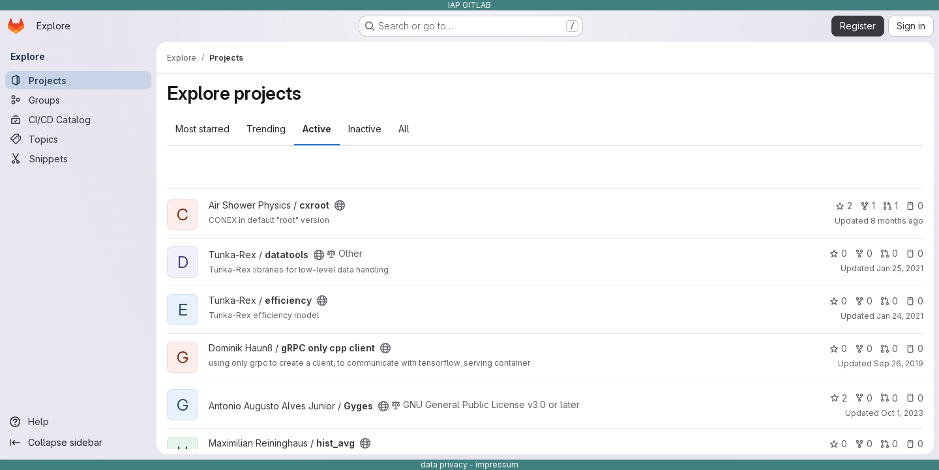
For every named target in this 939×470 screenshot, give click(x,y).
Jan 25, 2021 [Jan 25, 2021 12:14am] (899, 268)
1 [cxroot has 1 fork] (867, 205)
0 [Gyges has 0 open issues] (914, 398)
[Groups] (78, 100)
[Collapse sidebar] (78, 442)
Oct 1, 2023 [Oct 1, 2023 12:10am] (902, 413)
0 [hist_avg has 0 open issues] (914, 443)
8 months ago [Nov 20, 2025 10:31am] (897, 221)
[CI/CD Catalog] (78, 119)
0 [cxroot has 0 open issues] (914, 205)
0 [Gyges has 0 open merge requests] (889, 398)
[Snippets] (78, 158)
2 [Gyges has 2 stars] (838, 398)
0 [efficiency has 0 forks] (863, 300)
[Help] (78, 422)
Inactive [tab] (364, 128)
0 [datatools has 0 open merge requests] (889, 253)
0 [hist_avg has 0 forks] (863, 443)
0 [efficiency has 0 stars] (838, 300)
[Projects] (78, 80)
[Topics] (78, 139)
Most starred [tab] (202, 128)
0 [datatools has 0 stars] (838, 253)
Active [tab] (317, 128)
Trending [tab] (266, 128)
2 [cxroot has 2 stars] (843, 205)
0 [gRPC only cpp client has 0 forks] (863, 348)
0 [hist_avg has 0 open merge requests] (889, 443)
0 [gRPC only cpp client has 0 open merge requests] (889, 348)
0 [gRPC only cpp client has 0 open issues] (914, 348)
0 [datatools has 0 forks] (863, 253)
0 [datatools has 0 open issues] (914, 253)
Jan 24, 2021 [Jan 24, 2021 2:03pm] (899, 316)
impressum (496, 464)
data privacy (444, 464)
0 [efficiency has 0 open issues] (914, 300)
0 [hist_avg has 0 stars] (838, 443)
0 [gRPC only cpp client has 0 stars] (838, 348)
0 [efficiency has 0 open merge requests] (889, 300)
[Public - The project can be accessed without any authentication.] (340, 205)
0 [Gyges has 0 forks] (863, 398)
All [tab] (404, 128)
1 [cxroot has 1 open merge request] (890, 205)
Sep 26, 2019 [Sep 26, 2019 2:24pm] (898, 363)
